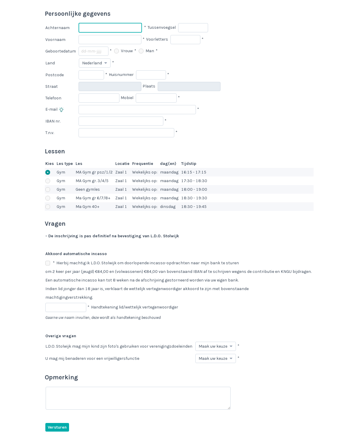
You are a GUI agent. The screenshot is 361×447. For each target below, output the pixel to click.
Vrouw (123, 50)
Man (146, 50)
